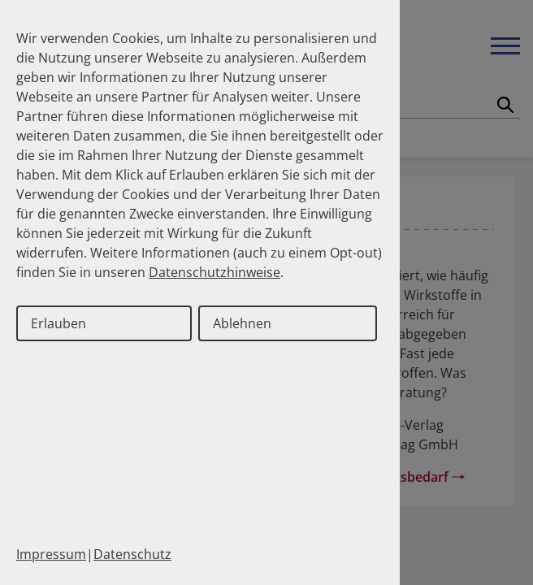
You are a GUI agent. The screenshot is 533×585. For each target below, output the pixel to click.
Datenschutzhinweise (214, 272)
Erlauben (58, 323)
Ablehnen (242, 323)
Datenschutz (132, 554)
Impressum (51, 554)
